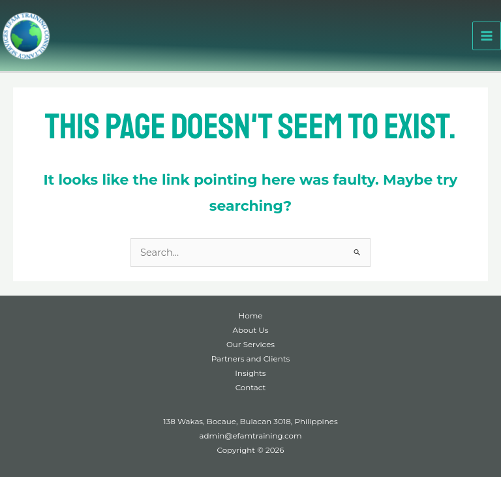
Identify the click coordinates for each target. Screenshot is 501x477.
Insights (250, 373)
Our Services (250, 344)
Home (251, 315)
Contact (250, 387)
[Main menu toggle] (486, 36)
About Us (251, 330)
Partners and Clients (250, 358)
